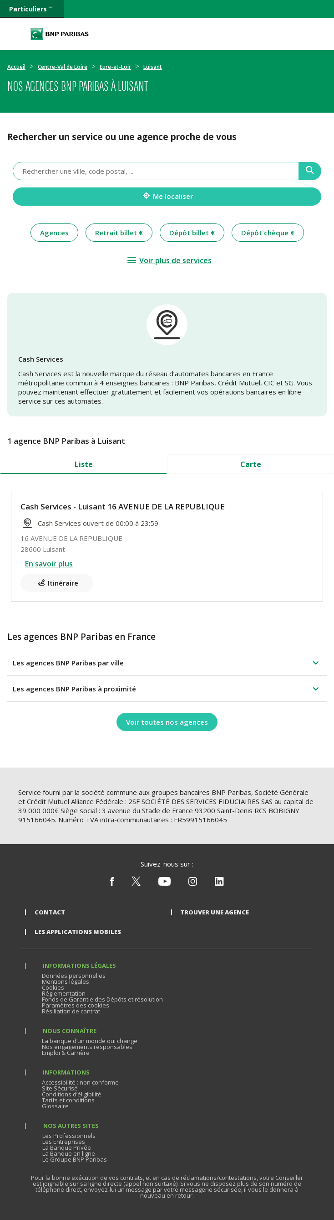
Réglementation (64, 993)
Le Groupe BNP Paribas (74, 1159)
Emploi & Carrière (66, 1053)
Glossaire (55, 1106)
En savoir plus (49, 564)
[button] (167, 662)
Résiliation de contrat (71, 1011)
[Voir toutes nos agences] (167, 722)
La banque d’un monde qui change (89, 1041)
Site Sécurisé (60, 1088)
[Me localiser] (167, 196)
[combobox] (156, 171)
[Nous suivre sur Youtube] (164, 883)
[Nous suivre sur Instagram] (192, 883)
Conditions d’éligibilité (71, 1094)
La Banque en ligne (68, 1153)
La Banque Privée (66, 1147)
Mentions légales (65, 981)
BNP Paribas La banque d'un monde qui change (59, 34)
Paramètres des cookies (75, 1005)
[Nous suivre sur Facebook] (112, 883)
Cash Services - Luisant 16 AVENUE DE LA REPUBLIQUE (122, 506)
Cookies (53, 987)
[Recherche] (310, 171)
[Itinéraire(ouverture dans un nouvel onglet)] (56, 583)
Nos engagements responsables (87, 1047)
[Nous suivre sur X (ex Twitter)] (136, 883)
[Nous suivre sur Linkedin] (219, 883)
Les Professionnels (69, 1136)
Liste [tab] (84, 464)
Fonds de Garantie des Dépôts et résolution (102, 999)
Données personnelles (74, 975)
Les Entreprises (63, 1141)
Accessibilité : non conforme (80, 1082)
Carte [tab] (250, 464)
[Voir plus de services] (169, 260)
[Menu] (11, 34)
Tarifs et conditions (68, 1100)
